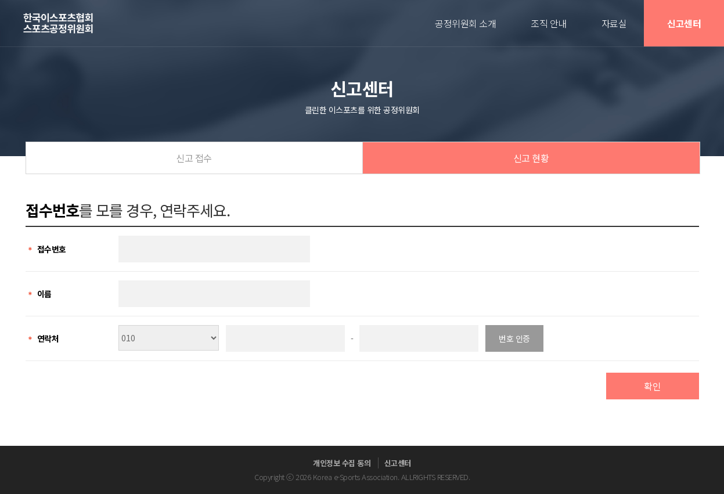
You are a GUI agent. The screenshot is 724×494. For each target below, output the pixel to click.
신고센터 (684, 23)
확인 (652, 386)
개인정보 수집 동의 (341, 462)
